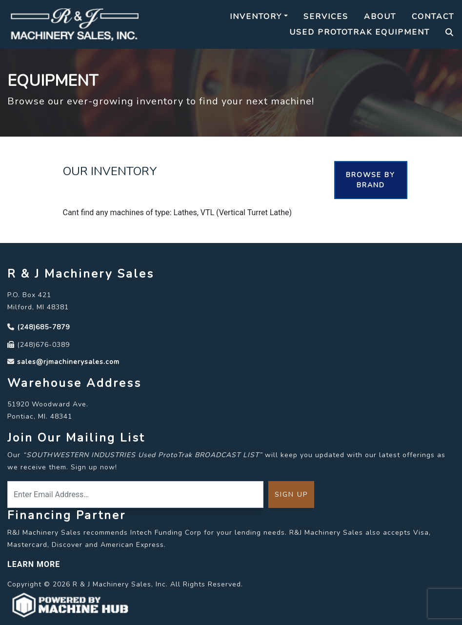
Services (325, 16)
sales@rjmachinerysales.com (68, 361)
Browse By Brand (370, 180)
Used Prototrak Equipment (359, 32)
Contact (433, 16)
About (380, 16)
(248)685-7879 (43, 327)
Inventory (256, 16)
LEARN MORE (33, 564)
